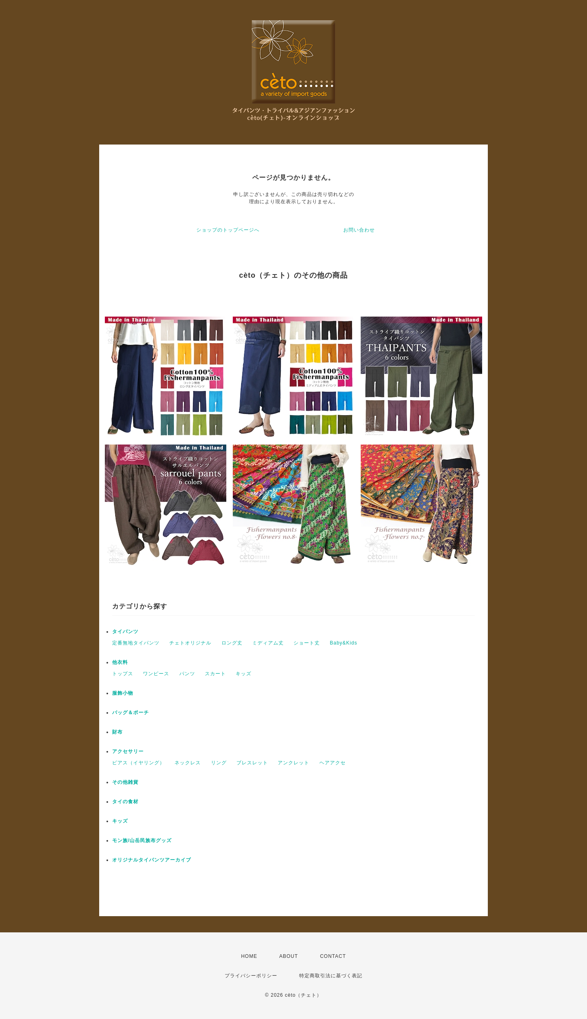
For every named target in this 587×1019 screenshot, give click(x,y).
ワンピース (156, 673)
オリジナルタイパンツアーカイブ (151, 860)
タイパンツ (125, 631)
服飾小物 (122, 693)
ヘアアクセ (332, 763)
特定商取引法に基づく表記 (330, 976)
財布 (117, 732)
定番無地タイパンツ (136, 643)
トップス (122, 673)
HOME (249, 956)
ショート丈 (307, 643)
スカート (215, 673)
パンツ (187, 673)
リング (219, 763)
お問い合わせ (359, 230)
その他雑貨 (125, 782)
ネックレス (187, 763)
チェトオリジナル (190, 643)
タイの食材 (125, 801)
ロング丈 (231, 643)
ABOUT (288, 956)
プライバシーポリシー (251, 976)
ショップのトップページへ (227, 230)
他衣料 (120, 662)
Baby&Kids (343, 643)
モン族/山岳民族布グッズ (142, 840)
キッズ (243, 673)
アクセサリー (128, 751)
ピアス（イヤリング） (138, 763)
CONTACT (333, 956)
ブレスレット (252, 763)
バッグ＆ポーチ (130, 712)
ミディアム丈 (268, 643)
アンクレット (293, 763)
